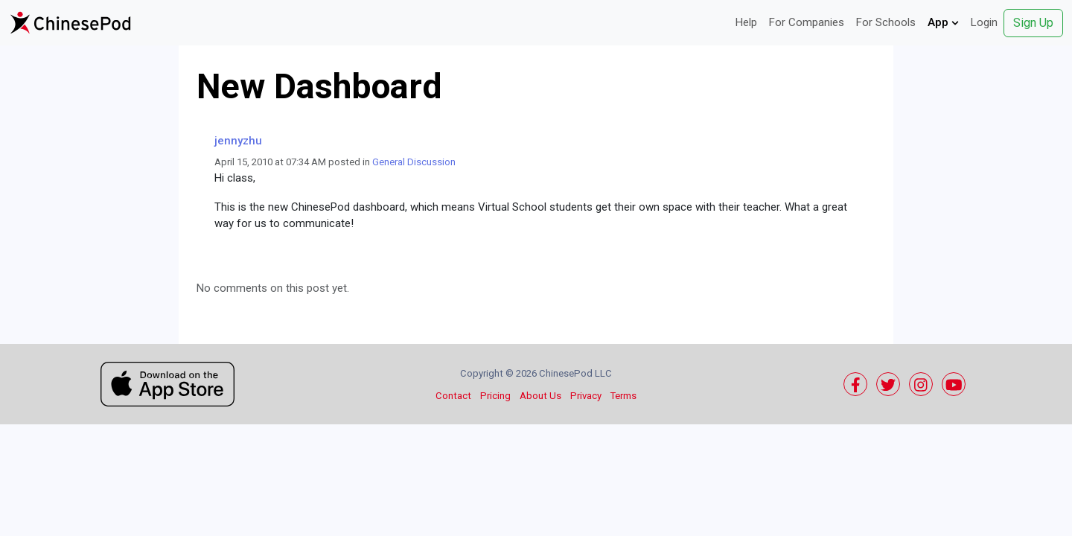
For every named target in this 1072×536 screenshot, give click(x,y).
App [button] (943, 22)
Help (746, 22)
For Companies (806, 22)
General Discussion (414, 162)
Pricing (495, 395)
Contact (453, 395)
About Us (540, 395)
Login (984, 22)
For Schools (886, 22)
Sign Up (1033, 23)
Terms (623, 395)
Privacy (586, 395)
